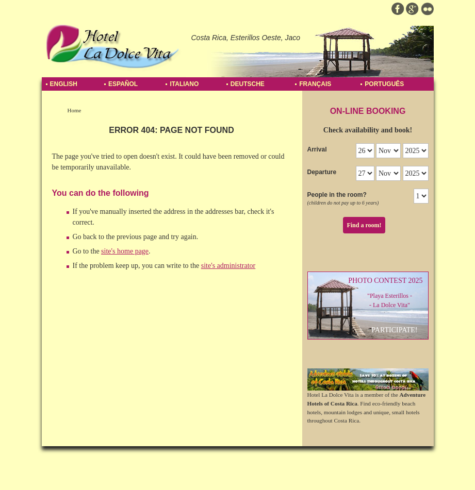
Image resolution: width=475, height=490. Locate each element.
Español (123, 84)
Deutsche (248, 84)
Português (384, 84)
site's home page (125, 251)
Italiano (184, 84)
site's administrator (228, 265)
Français (315, 84)
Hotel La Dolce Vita (112, 46)
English (63, 84)
